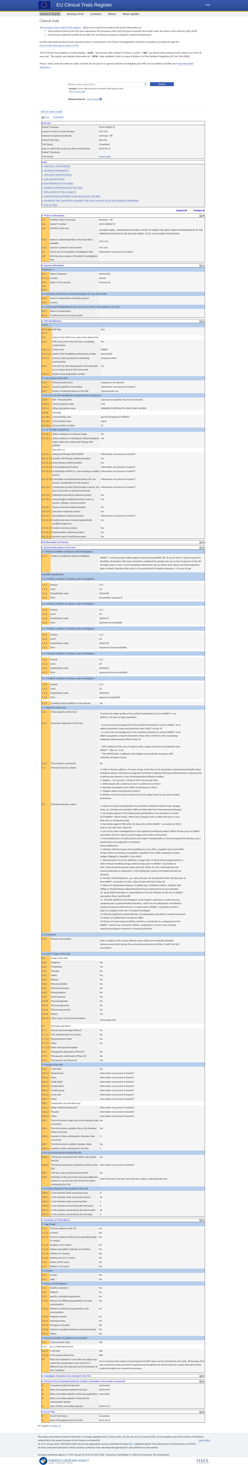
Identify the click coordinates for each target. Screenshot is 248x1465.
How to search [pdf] (77, 91)
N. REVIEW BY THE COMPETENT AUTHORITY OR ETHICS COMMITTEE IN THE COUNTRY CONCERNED (90, 200)
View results (105, 156)
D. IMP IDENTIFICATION (53, 179)
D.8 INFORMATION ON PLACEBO (57, 183)
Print (45, 117)
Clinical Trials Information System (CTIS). (59, 45)
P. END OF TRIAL (50, 204)
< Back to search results (51, 111)
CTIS (130, 1444)
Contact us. (55, 1425)
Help (208, 4)
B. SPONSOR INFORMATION (55, 170)
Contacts (95, 14)
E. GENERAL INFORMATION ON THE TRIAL (62, 187)
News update (131, 14)
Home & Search (50, 14)
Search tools (93, 99)
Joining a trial (75, 14)
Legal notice (204, 1440)
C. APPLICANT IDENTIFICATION (56, 174)
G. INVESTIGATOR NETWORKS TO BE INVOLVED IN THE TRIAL (71, 196)
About (112, 14)
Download (58, 117)
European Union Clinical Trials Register (62, 27)
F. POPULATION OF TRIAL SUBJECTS (59, 192)
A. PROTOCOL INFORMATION (56, 166)
